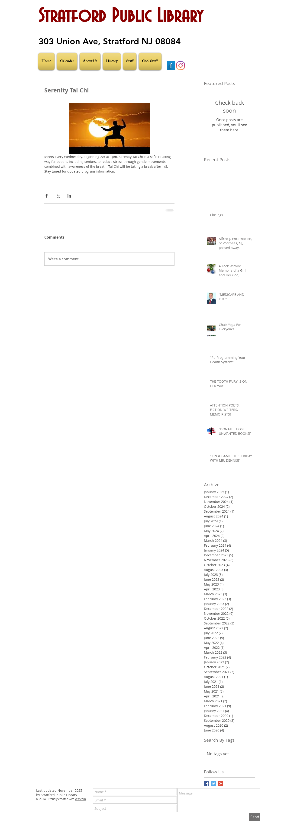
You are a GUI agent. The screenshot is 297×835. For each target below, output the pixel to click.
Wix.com (80, 799)
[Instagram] (180, 65)
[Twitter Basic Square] (213, 783)
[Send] (254, 817)
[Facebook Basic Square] (206, 783)
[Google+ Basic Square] (220, 783)
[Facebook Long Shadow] (171, 65)
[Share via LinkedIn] (69, 196)
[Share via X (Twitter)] (58, 196)
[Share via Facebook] (46, 196)
